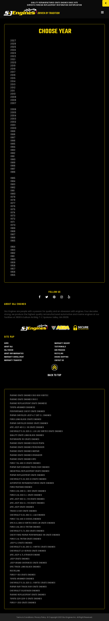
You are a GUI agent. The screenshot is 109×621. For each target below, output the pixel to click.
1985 (13, 178)
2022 (13, 56)
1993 (13, 150)
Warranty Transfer (13, 360)
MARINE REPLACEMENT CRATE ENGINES (28, 594)
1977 (13, 203)
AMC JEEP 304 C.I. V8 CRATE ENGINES (27, 503)
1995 (13, 143)
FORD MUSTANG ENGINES (21, 487)
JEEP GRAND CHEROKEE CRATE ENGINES (28, 562)
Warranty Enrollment (14, 357)
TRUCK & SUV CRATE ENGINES (23, 511)
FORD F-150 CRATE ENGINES (22, 574)
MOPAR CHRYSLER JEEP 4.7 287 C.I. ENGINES (30, 415)
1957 (13, 268)
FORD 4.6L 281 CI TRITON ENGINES (25, 526)
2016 (13, 75)
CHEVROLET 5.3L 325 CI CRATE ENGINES (28, 479)
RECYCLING (15, 570)
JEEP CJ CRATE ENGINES (21, 542)
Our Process (59, 350)
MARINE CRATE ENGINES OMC (23, 459)
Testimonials (60, 346)
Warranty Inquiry (62, 343)
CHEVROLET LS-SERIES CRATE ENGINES (28, 550)
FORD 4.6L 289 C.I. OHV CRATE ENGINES (28, 491)
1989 (13, 162)
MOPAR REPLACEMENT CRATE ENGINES (27, 475)
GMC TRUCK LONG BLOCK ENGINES (25, 566)
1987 (13, 168)
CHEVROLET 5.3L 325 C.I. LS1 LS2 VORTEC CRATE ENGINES (36, 431)
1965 (13, 240)
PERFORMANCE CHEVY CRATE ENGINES (27, 411)
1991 (13, 156)
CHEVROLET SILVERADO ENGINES (25, 590)
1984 (13, 181)
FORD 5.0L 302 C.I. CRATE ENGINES (26, 495)
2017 (13, 71)
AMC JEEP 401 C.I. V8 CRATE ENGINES (27, 427)
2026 (13, 43)
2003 (13, 118)
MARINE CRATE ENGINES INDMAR (25, 451)
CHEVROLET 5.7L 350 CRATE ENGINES (27, 530)
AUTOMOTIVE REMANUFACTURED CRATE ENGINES (32, 483)
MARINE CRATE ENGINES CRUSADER (26, 455)
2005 (13, 112)
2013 (13, 84)
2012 (13, 87)
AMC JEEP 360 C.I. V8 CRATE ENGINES (27, 499)
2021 (13, 59)
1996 (13, 140)
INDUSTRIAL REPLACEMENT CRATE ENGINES (29, 471)
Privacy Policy (40, 617)
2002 (13, 121)
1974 (13, 212)
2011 (13, 90)
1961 (13, 256)
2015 (13, 78)
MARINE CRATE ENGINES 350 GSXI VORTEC (29, 395)
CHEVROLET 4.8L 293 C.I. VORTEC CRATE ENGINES (32, 546)
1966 (13, 237)
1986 (13, 172)
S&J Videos (8, 350)
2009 (13, 96)
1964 (13, 246)
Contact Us (59, 360)
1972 (13, 218)
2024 (13, 50)
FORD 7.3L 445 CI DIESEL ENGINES (25, 519)
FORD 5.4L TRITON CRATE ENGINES (25, 538)
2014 (13, 81)
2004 (13, 115)
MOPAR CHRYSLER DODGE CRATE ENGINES (29, 423)
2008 (13, 100)
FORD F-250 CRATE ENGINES (23, 602)
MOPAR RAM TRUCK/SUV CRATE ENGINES (28, 586)
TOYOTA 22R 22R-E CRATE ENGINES (26, 598)
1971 (13, 221)
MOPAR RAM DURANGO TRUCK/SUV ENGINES (30, 467)
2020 (13, 62)
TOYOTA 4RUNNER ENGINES (22, 578)
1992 (13, 153)
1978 (13, 200)
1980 (13, 193)
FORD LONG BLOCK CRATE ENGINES (25, 419)
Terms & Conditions (25, 617)
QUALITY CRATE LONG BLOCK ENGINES (27, 435)
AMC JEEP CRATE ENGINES (22, 507)
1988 (13, 165)
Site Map (9, 336)
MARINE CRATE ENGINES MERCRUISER (27, 447)
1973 (13, 215)
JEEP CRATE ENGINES (20, 558)
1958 (13, 265)
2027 (13, 40)
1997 (13, 137)
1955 (13, 275)
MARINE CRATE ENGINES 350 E (24, 399)
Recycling (58, 353)
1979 (13, 196)
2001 (13, 125)
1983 (13, 184)
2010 (13, 93)
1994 (13, 146)
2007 (13, 103)
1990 (13, 159)
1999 (13, 131)
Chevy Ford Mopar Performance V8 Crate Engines (35, 534)
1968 (13, 231)
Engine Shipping (61, 357)
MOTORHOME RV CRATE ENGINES (24, 439)
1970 (13, 225)
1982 (13, 187)
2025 (13, 46)
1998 (13, 134)
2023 (13, 53)
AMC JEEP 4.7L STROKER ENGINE (25, 554)
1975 (13, 209)
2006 (13, 109)
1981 (13, 190)
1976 (13, 206)
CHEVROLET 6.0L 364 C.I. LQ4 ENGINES (27, 515)
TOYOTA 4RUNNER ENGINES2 (22, 407)
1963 (13, 250)
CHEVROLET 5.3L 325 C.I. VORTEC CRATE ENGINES (32, 582)
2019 (13, 65)
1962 (13, 253)
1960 (13, 259)
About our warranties (14, 353)
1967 (13, 234)
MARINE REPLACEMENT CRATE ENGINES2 (28, 403)
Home (6, 343)
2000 (13, 128)
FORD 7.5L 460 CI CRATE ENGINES (25, 463)
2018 (13, 68)
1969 (13, 228)
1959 (13, 262)
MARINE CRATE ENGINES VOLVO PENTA (27, 443)
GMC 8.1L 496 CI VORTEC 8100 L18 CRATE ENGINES (32, 523)
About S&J (8, 346)
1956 (13, 271)
